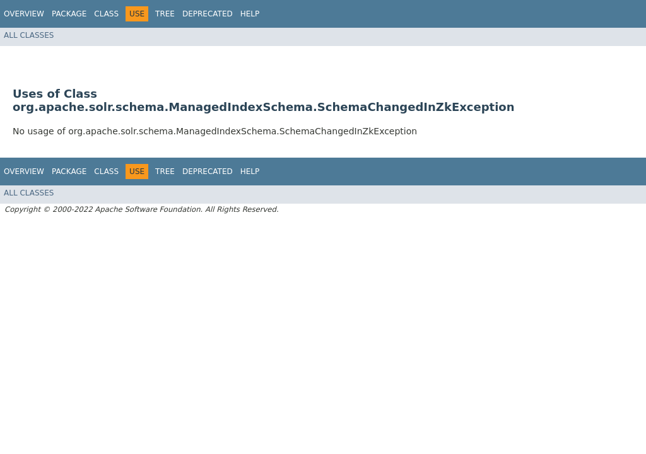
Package (69, 13)
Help (250, 13)
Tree (165, 13)
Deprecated (207, 13)
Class (106, 13)
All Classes (29, 35)
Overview (24, 13)
